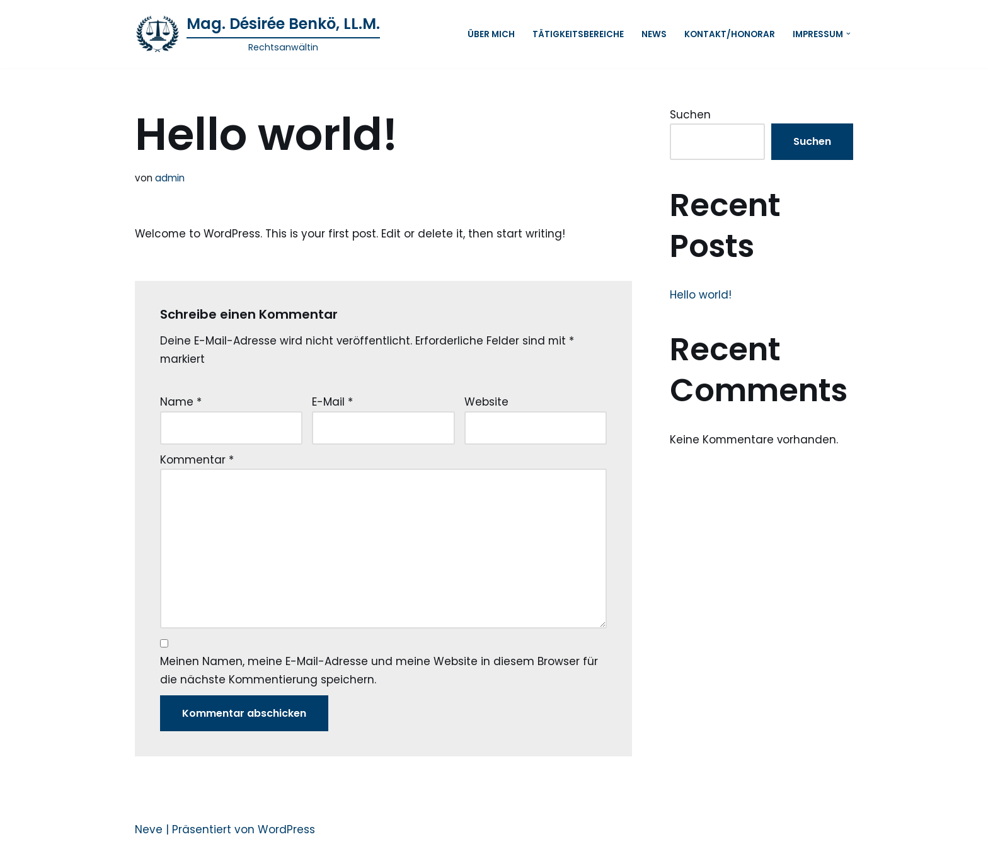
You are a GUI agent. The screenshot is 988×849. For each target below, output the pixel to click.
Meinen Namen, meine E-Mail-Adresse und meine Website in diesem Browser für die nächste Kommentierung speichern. (379, 673)
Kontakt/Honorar (729, 34)
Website (486, 402)
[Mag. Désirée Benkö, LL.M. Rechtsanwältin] (257, 34)
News (654, 34)
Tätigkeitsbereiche (578, 34)
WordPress (286, 832)
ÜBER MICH (491, 34)
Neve (149, 832)
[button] (848, 33)
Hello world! (701, 294)
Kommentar (197, 460)
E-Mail (332, 402)
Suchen (690, 114)
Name (181, 402)
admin (170, 178)
